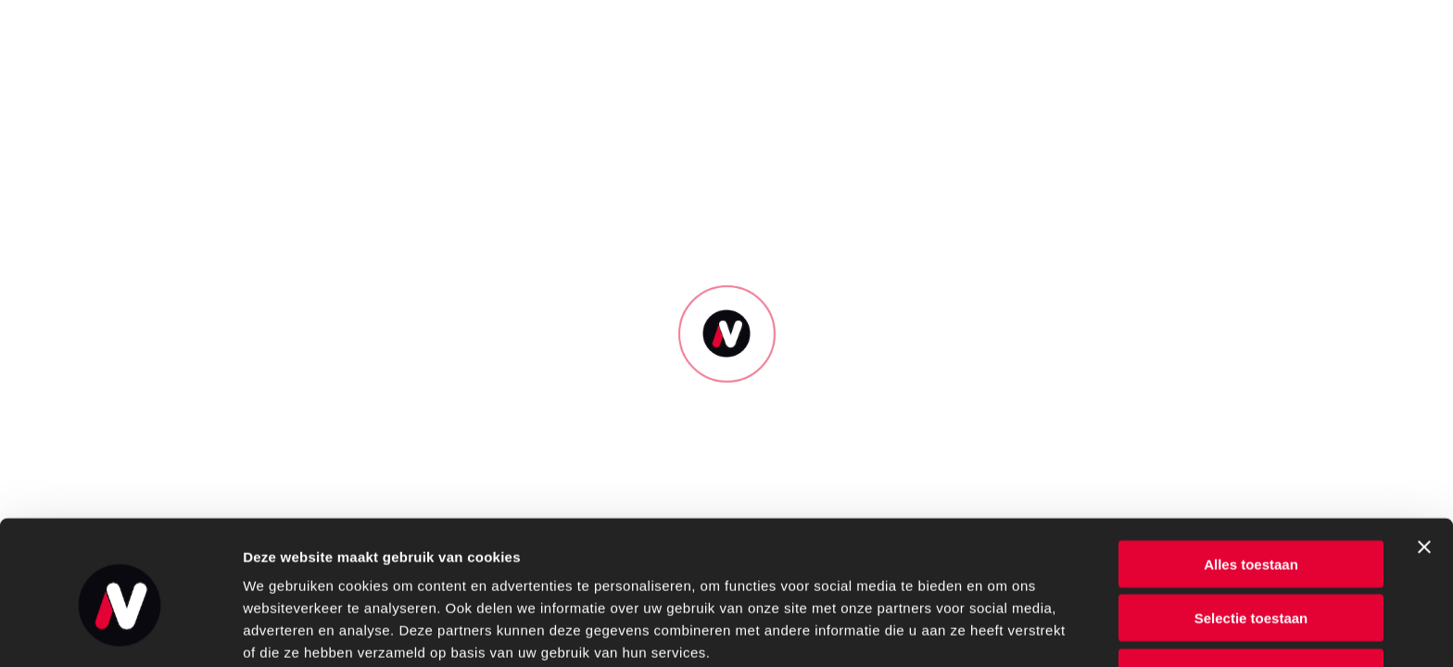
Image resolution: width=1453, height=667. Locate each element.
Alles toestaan (1251, 482)
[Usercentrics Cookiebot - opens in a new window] (120, 631)
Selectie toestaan (1251, 537)
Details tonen (1001, 630)
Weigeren (1250, 590)
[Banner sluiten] (1424, 465)
